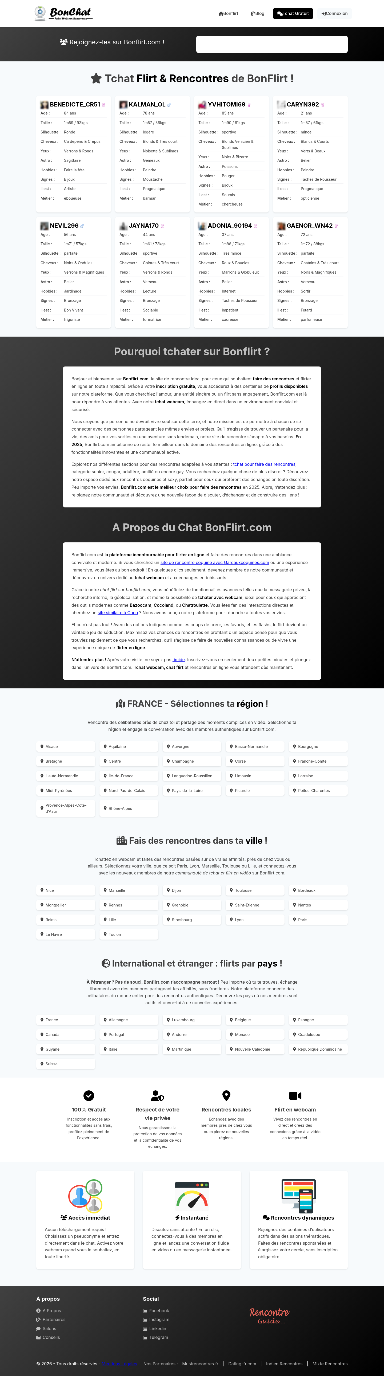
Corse (238, 761)
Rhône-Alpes (118, 808)
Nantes (302, 905)
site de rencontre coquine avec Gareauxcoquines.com (215, 562)
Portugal (114, 1034)
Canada (50, 1034)
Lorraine (303, 776)
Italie (110, 1049)
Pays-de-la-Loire (185, 790)
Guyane (50, 1049)
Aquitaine (115, 746)
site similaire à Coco (118, 612)
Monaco (240, 1034)
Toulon (112, 934)
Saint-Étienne (244, 905)
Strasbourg (179, 919)
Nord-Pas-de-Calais (124, 790)
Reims (49, 919)
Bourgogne (305, 746)
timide (179, 659)
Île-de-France (119, 776)
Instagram (156, 1319)
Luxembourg (181, 1020)
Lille (110, 919)
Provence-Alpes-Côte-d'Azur (64, 808)
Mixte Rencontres (330, 1363)
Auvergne (178, 746)
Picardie (240, 790)
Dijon (174, 890)
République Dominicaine (317, 1049)
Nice (47, 890)
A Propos (48, 1310)
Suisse (49, 1064)
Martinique (179, 1049)
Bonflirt (228, 13)
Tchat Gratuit (293, 13)
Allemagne (116, 1020)
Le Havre (51, 934)
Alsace (49, 746)
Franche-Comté (310, 761)
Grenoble (178, 905)
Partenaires (51, 1319)
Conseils (48, 1337)
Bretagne (51, 761)
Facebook (156, 1310)
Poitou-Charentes (311, 790)
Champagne (180, 761)
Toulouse (240, 890)
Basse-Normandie (249, 746)
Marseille (114, 890)
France (49, 1020)
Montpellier (53, 905)
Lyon (236, 919)
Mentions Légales (119, 1363)
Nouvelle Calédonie (250, 1049)
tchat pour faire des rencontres (264, 464)
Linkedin (154, 1328)
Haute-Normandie (59, 776)
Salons (46, 1328)
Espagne (303, 1020)
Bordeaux (304, 890)
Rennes (113, 905)
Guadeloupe (306, 1034)
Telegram (155, 1337)
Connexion (335, 13)
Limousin (240, 776)
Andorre (177, 1034)
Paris (300, 919)
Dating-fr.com (242, 1363)
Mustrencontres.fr (200, 1363)
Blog (257, 13)
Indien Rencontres (284, 1363)
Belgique (240, 1020)
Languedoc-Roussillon (190, 776)
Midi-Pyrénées (56, 790)
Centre (112, 761)
